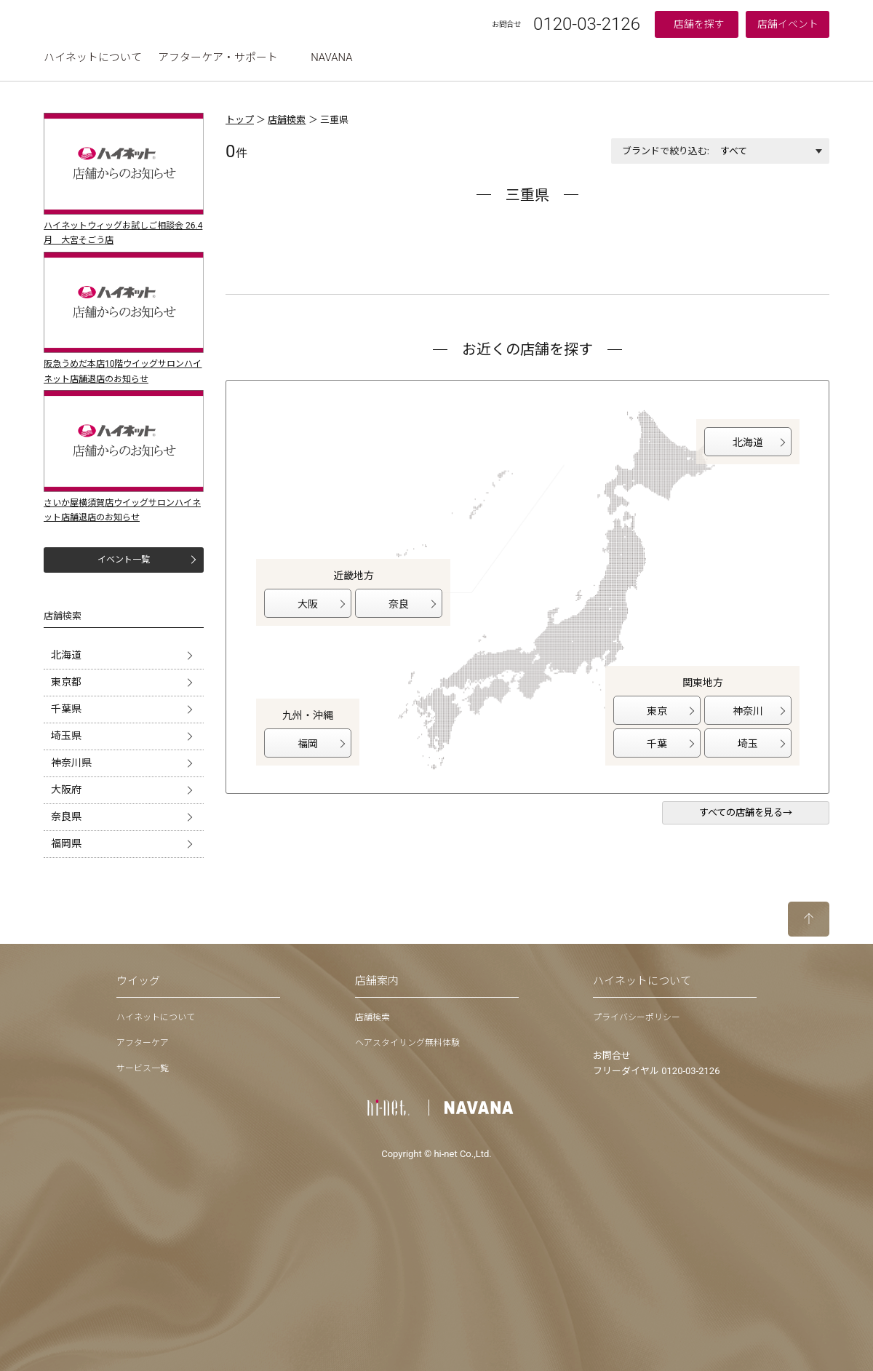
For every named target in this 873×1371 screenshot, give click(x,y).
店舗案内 (377, 980)
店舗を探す (699, 24)
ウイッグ (138, 980)
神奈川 (748, 711)
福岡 (308, 744)
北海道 (66, 655)
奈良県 (66, 816)
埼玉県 (66, 736)
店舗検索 (287, 119)
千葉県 (66, 709)
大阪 (308, 604)
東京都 (66, 682)
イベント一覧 (123, 560)
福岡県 (66, 843)
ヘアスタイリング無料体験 (407, 1043)
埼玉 (748, 744)
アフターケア (142, 1043)
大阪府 (66, 789)
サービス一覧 (142, 1068)
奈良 (398, 604)
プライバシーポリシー (636, 1017)
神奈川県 (71, 762)
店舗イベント (787, 24)
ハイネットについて (93, 57)
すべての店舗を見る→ (745, 812)
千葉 (657, 744)
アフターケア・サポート (218, 57)
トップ (240, 119)
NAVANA (331, 57)
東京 (657, 711)
